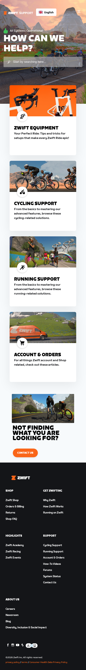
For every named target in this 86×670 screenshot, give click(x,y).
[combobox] (46, 12)
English (46, 12)
